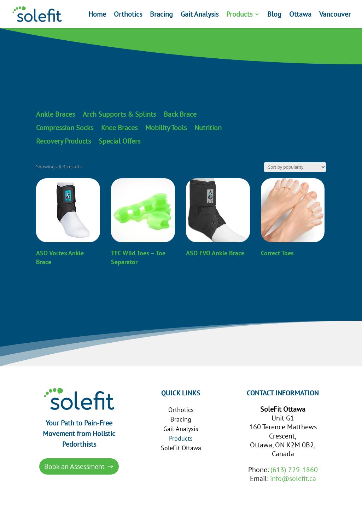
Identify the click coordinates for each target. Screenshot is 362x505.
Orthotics (128, 15)
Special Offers (119, 141)
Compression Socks (64, 128)
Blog (274, 15)
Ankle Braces (55, 114)
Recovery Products (63, 141)
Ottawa (300, 15)
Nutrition (208, 128)
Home (97, 15)
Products (239, 15)
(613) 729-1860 (294, 469)
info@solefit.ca (293, 478)
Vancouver (335, 15)
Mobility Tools (166, 128)
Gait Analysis (199, 15)
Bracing (161, 15)
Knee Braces (119, 128)
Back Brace (180, 114)
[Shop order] (295, 167)
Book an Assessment (74, 466)
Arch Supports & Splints (119, 114)
